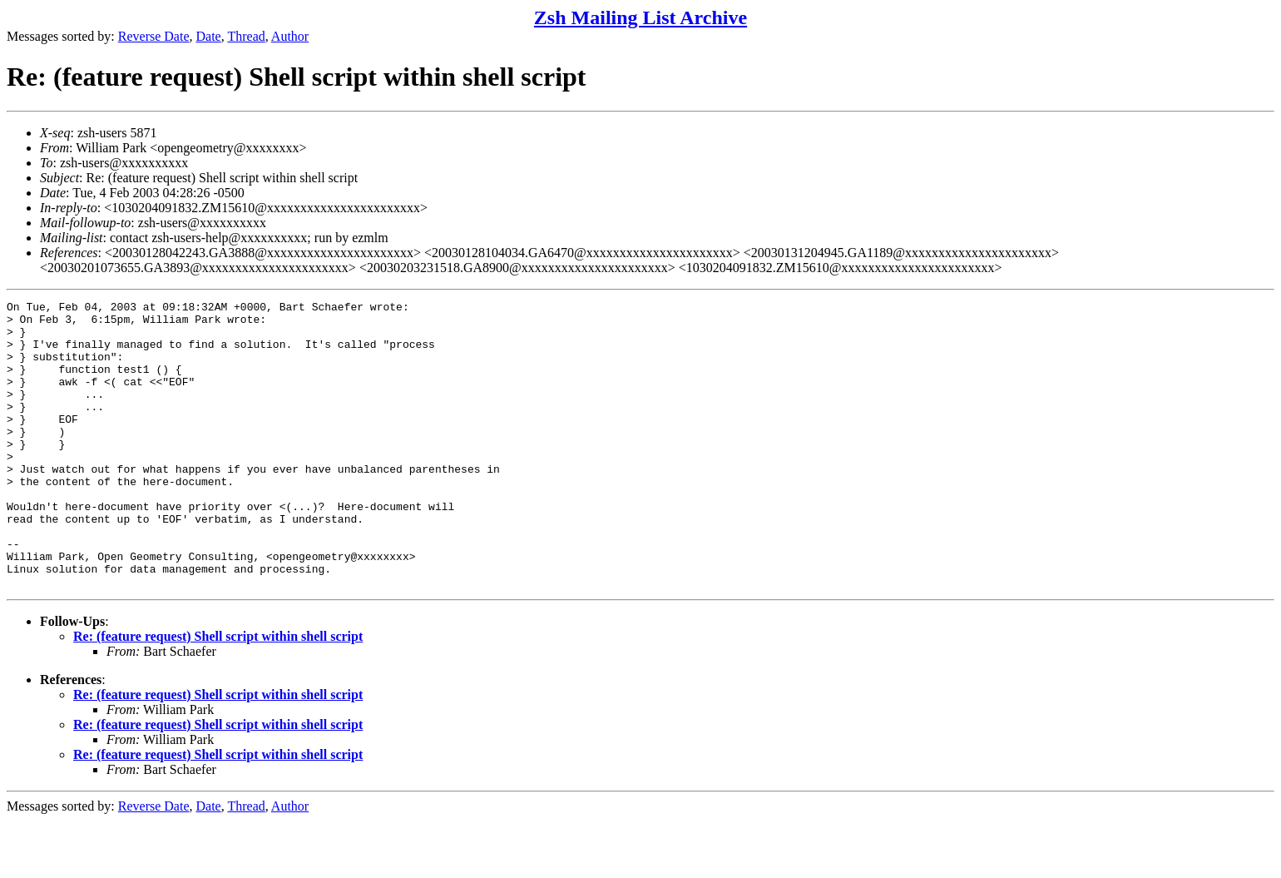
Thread (246, 36)
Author (290, 36)
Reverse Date (154, 36)
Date (208, 36)
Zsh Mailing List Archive (640, 17)
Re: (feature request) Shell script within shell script (218, 694)
